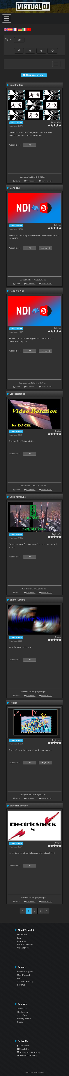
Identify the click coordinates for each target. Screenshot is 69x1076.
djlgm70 (57, 534)
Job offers (22, 1015)
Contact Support (25, 971)
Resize (13, 703)
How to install (46, 181)
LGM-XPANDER (18, 497)
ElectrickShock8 (19, 805)
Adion (58, 225)
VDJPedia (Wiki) (25, 981)
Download (22, 934)
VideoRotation (17, 394)
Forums (21, 984)
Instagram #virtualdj (28, 1052)
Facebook (23, 1045)
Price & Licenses (25, 944)
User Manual (23, 975)
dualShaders (16, 85)
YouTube (23, 1049)
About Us (21, 1008)
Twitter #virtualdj (27, 1055)
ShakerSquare (17, 599)
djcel (59, 431)
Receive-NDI (17, 291)
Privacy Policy (24, 1018)
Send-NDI (15, 188)
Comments (31, 181)
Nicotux (58, 740)
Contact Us (22, 1012)
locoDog (57, 122)
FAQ (19, 978)
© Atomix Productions (34, 1072)
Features (21, 941)
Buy (19, 938)
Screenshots (23, 947)
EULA (20, 1021)
